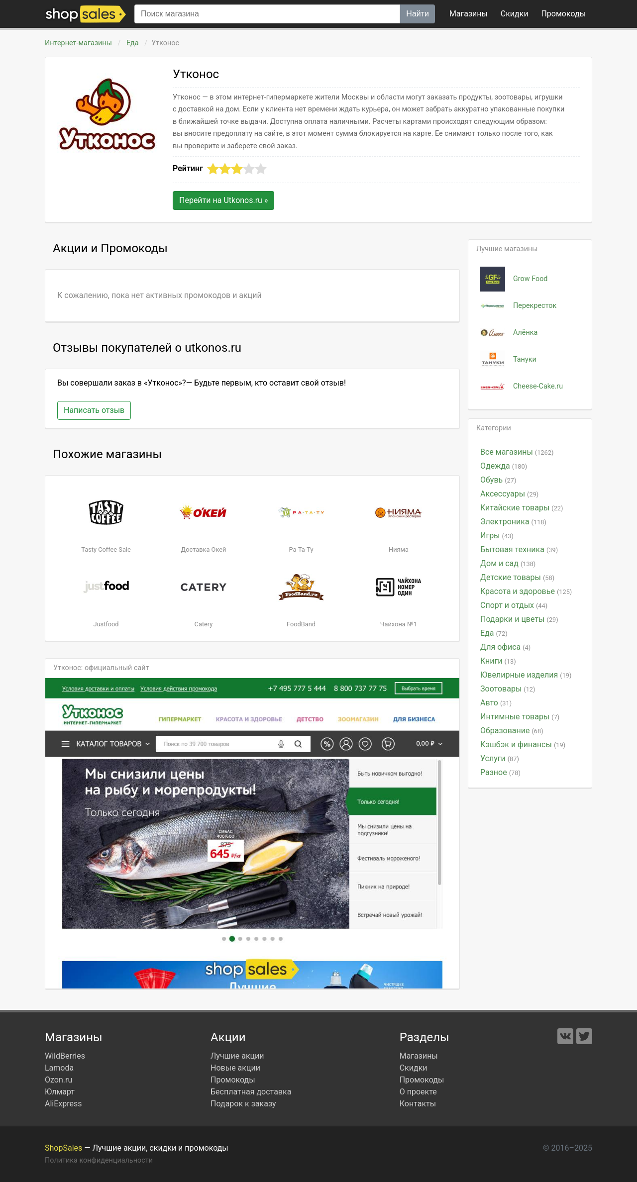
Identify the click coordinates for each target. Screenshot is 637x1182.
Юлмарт (60, 1091)
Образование (511, 730)
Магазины (468, 13)
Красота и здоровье (526, 591)
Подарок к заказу (243, 1103)
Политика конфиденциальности (99, 1160)
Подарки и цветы (519, 619)
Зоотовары (507, 688)
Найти (417, 13)
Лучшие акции (237, 1056)
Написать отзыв (94, 410)
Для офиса (505, 647)
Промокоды (233, 1079)
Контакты (418, 1103)
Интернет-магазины (78, 43)
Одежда (503, 466)
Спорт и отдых (513, 605)
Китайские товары (521, 507)
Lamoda (59, 1068)
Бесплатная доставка (251, 1091)
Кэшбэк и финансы (522, 744)
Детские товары (517, 577)
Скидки (515, 13)
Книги (498, 661)
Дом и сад (507, 563)
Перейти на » (223, 200)
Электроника (513, 521)
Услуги (499, 758)
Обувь (498, 480)
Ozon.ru (58, 1079)
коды (563, 13)
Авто (496, 702)
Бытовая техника (519, 549)
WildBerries (65, 1056)
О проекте (418, 1091)
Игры (497, 535)
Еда (132, 43)
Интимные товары (519, 716)
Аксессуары (509, 493)
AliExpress (63, 1103)
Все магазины (516, 452)
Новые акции (235, 1068)
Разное (500, 772)
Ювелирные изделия (525, 675)
